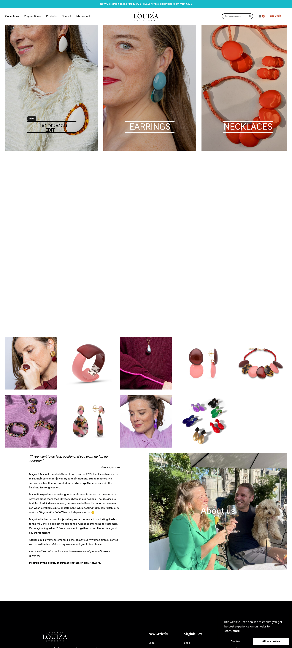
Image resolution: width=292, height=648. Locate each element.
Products (51, 16)
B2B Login (276, 16)
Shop (152, 643)
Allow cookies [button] (271, 641)
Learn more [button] (231, 631)
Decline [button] (235, 641)
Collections (12, 16)
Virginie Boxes (32, 16)
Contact (66, 16)
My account (83, 16)
